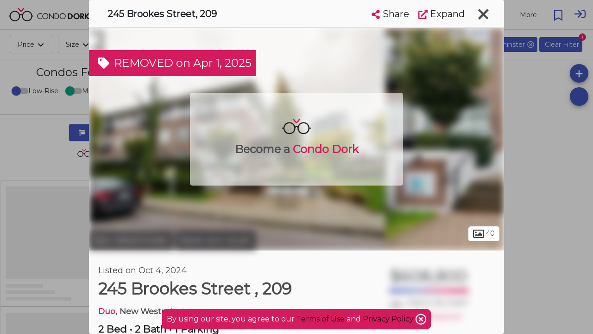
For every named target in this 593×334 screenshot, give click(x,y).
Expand (441, 13)
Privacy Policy (389, 319)
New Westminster (131, 240)
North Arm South (215, 240)
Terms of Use (320, 319)
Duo (106, 311)
